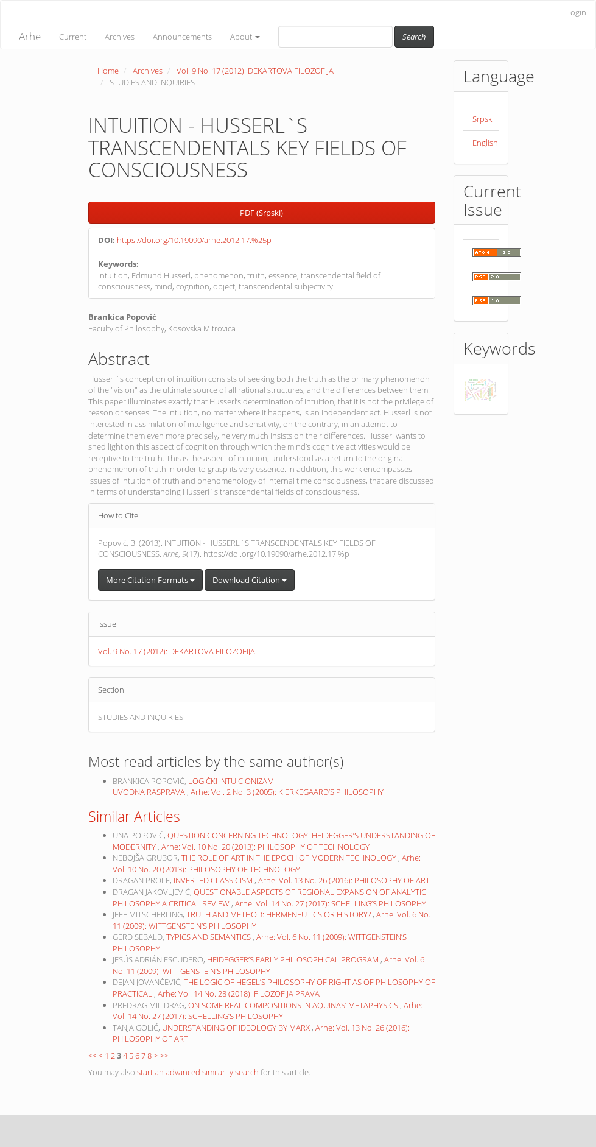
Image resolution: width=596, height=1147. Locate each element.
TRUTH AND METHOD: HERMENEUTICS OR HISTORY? (279, 914)
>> (164, 1055)
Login (576, 12)
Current (72, 36)
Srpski (483, 118)
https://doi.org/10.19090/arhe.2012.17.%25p (194, 240)
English (485, 142)
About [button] (245, 36)
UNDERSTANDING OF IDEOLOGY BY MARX (237, 1027)
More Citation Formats (150, 579)
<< (92, 1055)
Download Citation (249, 579)
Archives (120, 36)
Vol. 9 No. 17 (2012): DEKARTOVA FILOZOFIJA (255, 70)
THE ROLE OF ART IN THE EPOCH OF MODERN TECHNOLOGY (289, 857)
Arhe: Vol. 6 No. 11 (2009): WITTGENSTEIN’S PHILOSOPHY (268, 965)
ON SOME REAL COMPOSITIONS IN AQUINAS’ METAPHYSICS (294, 1005)
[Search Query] (335, 37)
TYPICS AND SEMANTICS (209, 936)
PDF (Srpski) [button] (261, 212)
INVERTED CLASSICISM (214, 880)
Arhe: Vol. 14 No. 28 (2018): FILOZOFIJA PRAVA (239, 993)
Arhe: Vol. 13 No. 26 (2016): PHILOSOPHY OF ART (344, 880)
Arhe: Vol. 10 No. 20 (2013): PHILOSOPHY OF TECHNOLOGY (265, 846)
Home (108, 70)
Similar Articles (134, 816)
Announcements (182, 36)
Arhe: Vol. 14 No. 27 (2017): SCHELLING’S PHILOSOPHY (330, 903)
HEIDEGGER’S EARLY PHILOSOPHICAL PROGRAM (293, 959)
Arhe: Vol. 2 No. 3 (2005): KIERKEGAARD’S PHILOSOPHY (287, 791)
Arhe (30, 36)
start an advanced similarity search (198, 1072)
